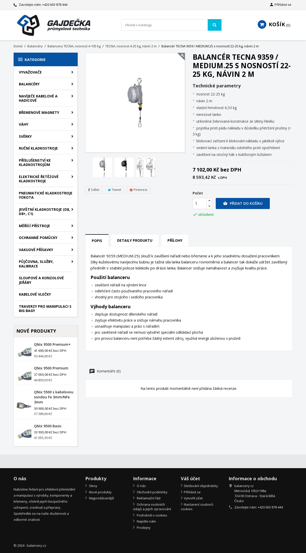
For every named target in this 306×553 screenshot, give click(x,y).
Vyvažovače (30, 72)
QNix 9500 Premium (51, 368)
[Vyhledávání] (171, 25)
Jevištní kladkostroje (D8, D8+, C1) (44, 211)
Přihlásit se (192, 492)
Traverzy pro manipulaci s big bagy (45, 308)
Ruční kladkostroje (38, 148)
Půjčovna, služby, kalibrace (36, 263)
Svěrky (25, 136)
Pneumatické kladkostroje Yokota (45, 195)
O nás (141, 485)
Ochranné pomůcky (38, 237)
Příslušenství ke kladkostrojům (35, 162)
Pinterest (138, 189)
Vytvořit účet (193, 498)
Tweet (114, 189)
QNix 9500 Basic (48, 426)
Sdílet (93, 189)
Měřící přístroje (34, 225)
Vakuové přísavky (36, 249)
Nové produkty (100, 492)
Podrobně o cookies (151, 515)
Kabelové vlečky (35, 294)
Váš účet (190, 478)
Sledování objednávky (201, 485)
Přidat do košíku (243, 203)
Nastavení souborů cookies (197, 506)
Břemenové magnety (39, 112)
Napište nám (146, 521)
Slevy (92, 485)
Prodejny (143, 527)
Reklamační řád (148, 498)
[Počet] (200, 203)
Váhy (23, 124)
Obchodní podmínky (151, 492)
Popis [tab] (97, 240)
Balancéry (29, 84)
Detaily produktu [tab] (134, 240)
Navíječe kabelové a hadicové (38, 98)
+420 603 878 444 (54, 4)
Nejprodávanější (101, 498)
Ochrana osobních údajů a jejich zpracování (152, 506)
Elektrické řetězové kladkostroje (39, 179)
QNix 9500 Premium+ (52, 344)
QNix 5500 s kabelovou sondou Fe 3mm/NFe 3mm (53, 397)
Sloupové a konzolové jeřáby (41, 280)
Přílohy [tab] (174, 240)
